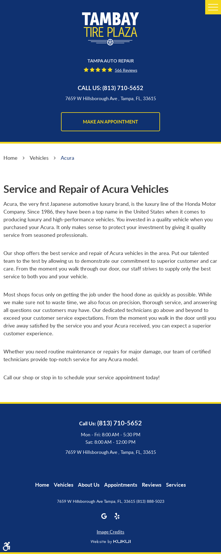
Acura (67, 157)
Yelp (116, 516)
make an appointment (110, 121)
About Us (89, 484)
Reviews (151, 484)
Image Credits (110, 532)
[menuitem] (42, 484)
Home (10, 157)
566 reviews (126, 70)
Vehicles (39, 157)
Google (104, 516)
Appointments (120, 484)
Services (176, 484)
